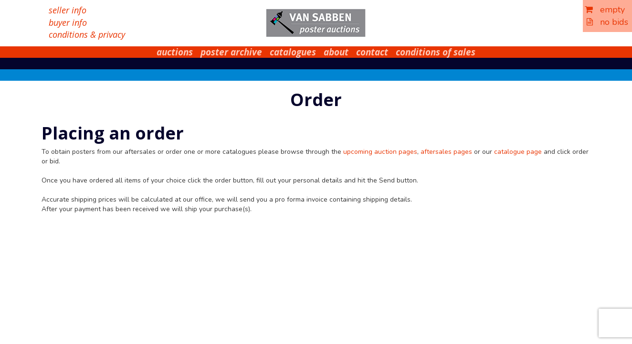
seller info (67, 10)
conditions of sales (435, 52)
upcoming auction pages (380, 151)
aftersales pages (446, 151)
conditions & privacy (87, 34)
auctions (175, 52)
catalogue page (518, 151)
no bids (607, 22)
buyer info (68, 22)
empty (605, 9)
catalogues (293, 52)
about (336, 52)
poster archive (231, 52)
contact (372, 52)
